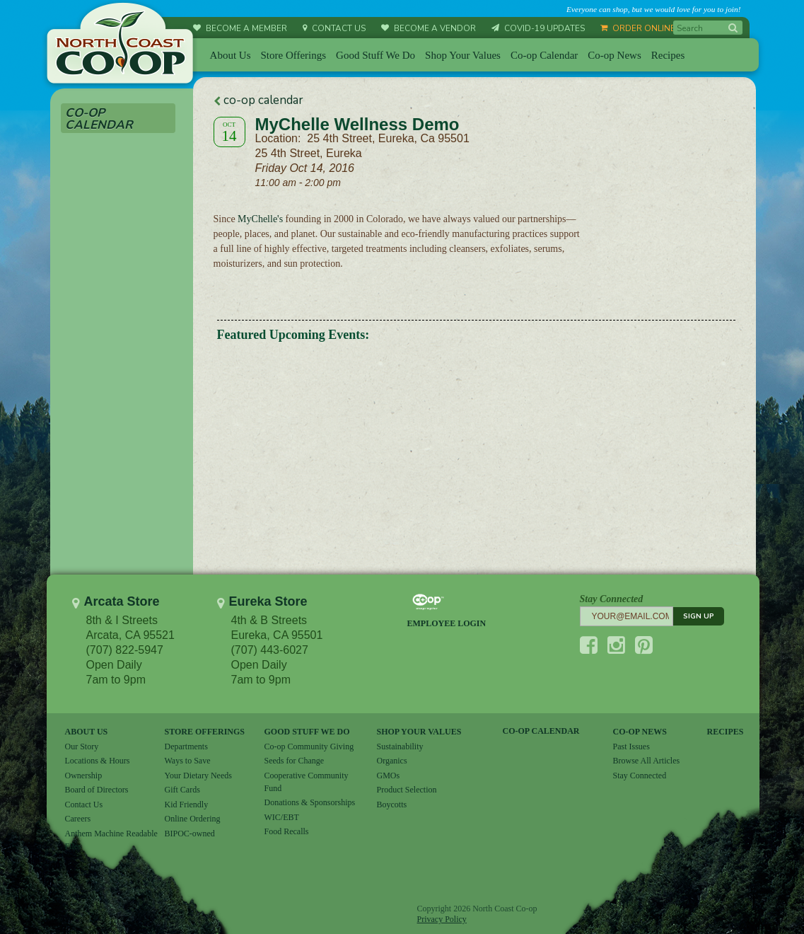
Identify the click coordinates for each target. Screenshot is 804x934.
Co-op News (614, 55)
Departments (186, 746)
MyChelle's (259, 219)
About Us (230, 55)
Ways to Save (188, 761)
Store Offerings (293, 55)
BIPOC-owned (190, 833)
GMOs (388, 775)
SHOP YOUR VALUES (419, 732)
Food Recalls (286, 831)
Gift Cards (182, 790)
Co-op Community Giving (309, 746)
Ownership (84, 775)
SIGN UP (698, 616)
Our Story (82, 746)
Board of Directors (97, 790)
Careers (78, 819)
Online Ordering (193, 819)
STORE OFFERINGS (205, 732)
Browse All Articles (646, 761)
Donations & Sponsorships (310, 802)
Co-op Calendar (544, 55)
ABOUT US (86, 732)
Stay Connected (640, 775)
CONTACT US (334, 28)
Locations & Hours (97, 761)
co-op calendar (258, 100)
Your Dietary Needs (198, 775)
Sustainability (400, 746)
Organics (392, 761)
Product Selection (407, 790)
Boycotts (392, 804)
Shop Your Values (463, 55)
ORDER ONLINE (637, 28)
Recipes (667, 55)
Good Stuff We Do (375, 55)
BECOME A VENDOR (428, 28)
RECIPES (725, 732)
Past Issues (631, 746)
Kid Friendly (187, 804)
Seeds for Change (294, 761)
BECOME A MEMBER (240, 28)
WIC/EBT (281, 817)
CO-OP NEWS (640, 732)
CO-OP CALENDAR (541, 731)
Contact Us (84, 804)
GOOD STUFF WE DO (307, 732)
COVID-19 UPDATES (538, 28)
